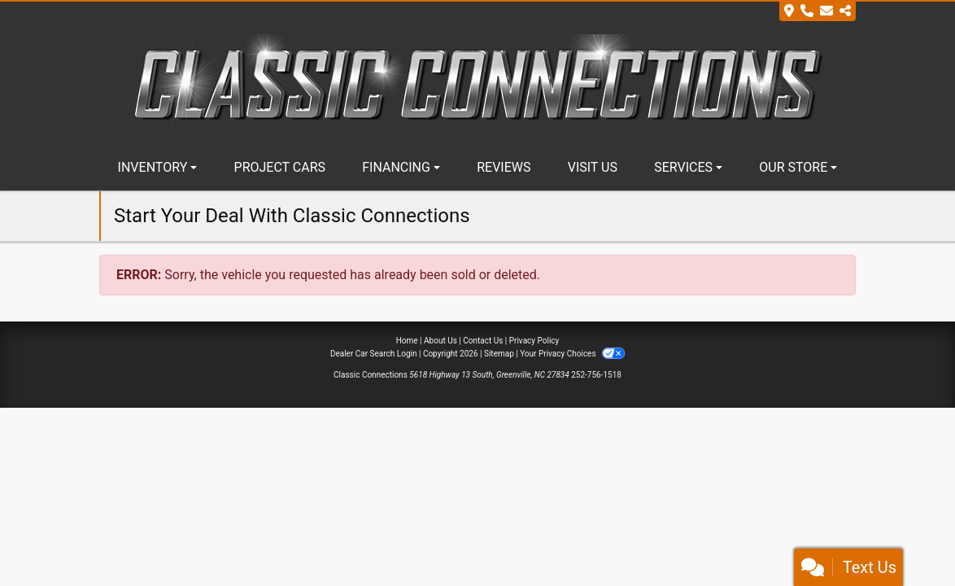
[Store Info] (817, 11)
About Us (440, 340)
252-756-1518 (596, 374)
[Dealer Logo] (477, 82)
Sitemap (499, 353)
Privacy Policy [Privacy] (534, 340)
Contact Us (483, 340)
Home (407, 340)
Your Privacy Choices (572, 353)
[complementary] (906, 537)
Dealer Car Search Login (373, 353)
